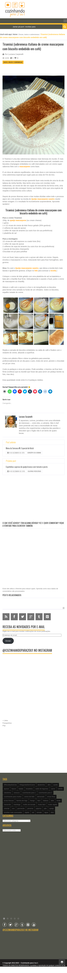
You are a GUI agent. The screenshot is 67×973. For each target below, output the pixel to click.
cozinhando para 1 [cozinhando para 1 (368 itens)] (29, 793)
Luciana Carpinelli (15, 54)
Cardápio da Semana (34, 453)
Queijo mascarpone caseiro (43, 199)
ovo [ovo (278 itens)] (13, 808)
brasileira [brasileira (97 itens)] (29, 789)
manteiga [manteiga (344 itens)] (17, 804)
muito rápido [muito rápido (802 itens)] (52, 804)
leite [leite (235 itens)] (52, 801)
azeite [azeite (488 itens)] (55, 785)
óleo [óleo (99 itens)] (52, 812)
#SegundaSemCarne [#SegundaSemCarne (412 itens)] (27, 785)
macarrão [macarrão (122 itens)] (7, 804)
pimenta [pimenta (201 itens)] (30, 808)
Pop (4, 726)
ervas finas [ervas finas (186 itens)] (51, 797)
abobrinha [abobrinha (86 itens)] (41, 785)
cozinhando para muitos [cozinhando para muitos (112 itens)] (12, 797)
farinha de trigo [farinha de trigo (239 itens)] (21, 801)
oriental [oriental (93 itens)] (6, 808)
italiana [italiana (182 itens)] (45, 801)
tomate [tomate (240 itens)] (39, 812)
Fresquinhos (7, 723)
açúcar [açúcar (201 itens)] (6, 789)
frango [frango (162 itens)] (32, 801)
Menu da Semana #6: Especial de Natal (20, 448)
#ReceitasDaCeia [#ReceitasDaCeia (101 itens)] (10, 785)
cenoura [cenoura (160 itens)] (17, 793)
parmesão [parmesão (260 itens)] (21, 808)
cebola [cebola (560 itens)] (60, 789)
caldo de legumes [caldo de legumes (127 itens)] (41, 789)
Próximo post (11, 461)
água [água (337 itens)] (46, 812)
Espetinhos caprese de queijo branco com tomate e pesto (27, 466)
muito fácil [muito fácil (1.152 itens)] (41, 804)
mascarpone (25, 166)
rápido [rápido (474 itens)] (27, 812)
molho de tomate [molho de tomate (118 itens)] (29, 804)
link (36, 271)
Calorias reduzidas (34, 471)
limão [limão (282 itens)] (59, 801)
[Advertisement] (33, 499)
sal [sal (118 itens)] (33, 812)
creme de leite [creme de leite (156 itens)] (29, 797)
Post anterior (11, 442)
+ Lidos (5, 720)
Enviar (8, 641)
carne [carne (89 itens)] (53, 789)
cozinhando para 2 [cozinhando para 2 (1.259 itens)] (45, 793)
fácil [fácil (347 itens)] (38, 801)
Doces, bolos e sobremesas (29, 34)
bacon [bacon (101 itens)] (14, 789)
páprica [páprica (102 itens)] (38, 808)
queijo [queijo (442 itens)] (51, 808)
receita (53, 271)
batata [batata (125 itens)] (21, 789)
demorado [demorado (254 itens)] (41, 797)
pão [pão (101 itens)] (45, 808)
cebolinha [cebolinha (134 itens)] (7, 793)
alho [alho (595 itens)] (49, 785)
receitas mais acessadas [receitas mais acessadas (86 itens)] (13, 812)
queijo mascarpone (18, 220)
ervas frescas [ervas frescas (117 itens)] (9, 801)
